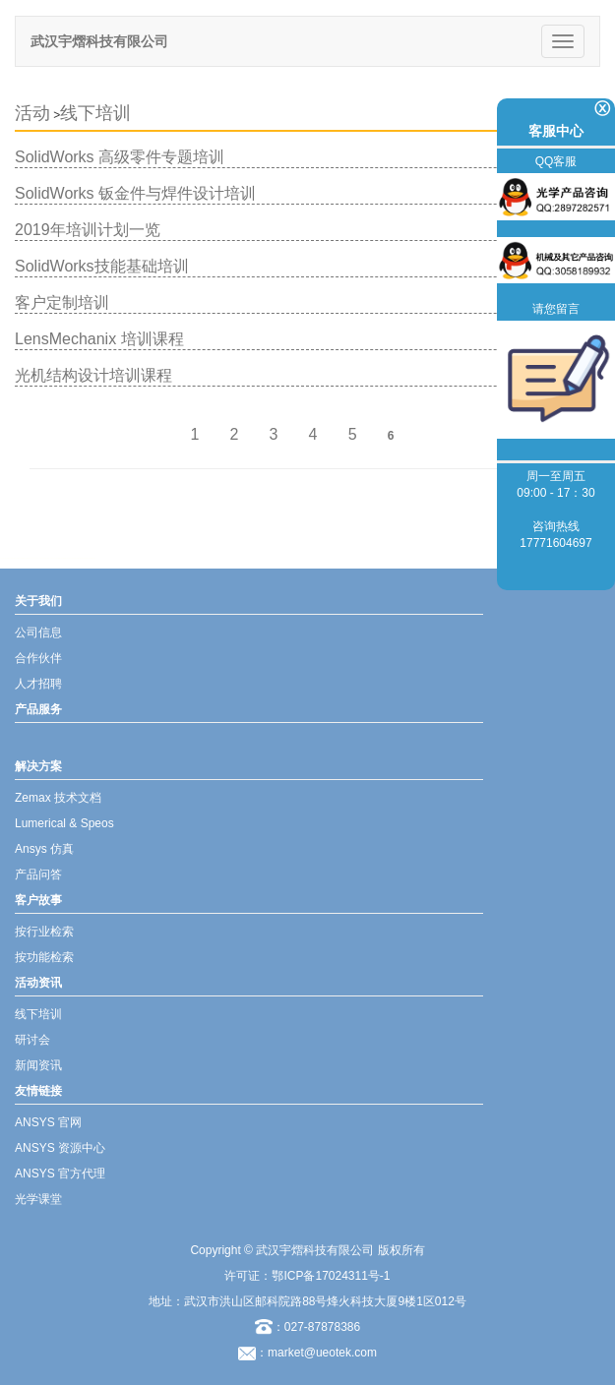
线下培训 (95, 113)
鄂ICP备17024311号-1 (331, 1276)
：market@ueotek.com (316, 1352)
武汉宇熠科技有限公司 (99, 41)
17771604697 (555, 543)
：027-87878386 (307, 1327)
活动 (32, 113)
